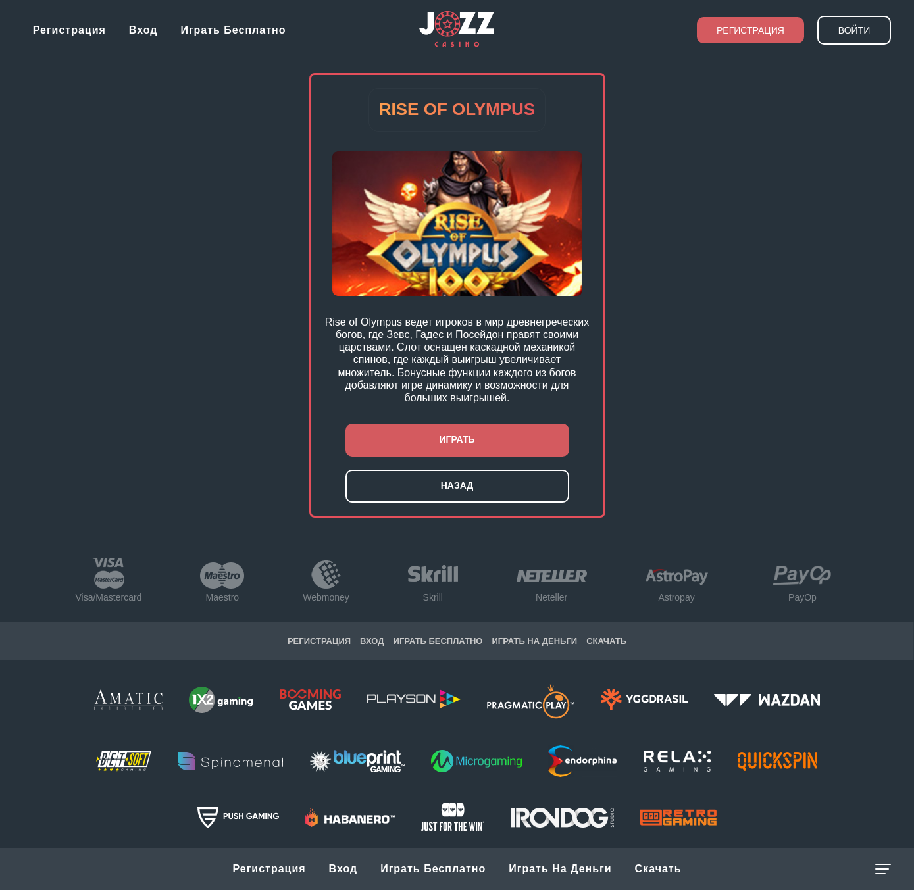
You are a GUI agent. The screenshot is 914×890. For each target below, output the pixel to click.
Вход (143, 30)
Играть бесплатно (233, 30)
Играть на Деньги (560, 868)
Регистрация (69, 30)
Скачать (658, 868)
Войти (854, 30)
